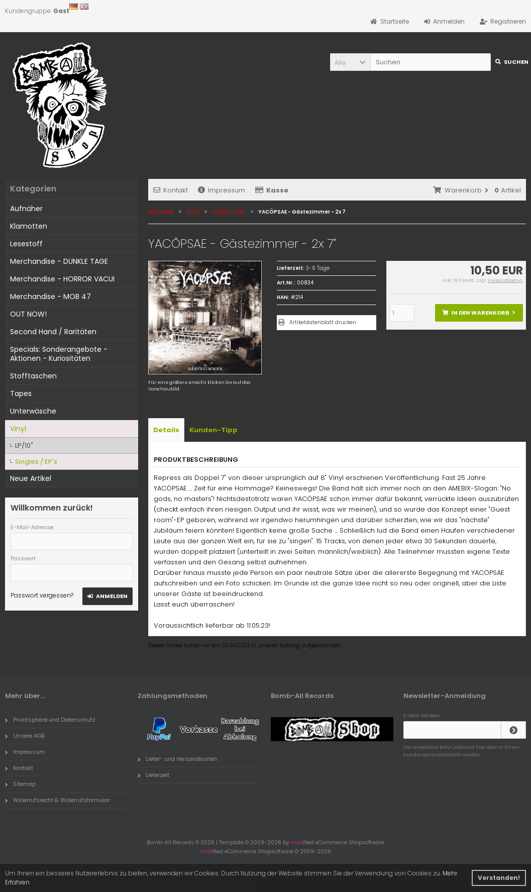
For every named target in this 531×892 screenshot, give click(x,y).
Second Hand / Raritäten (53, 332)
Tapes (21, 393)
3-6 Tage (318, 268)
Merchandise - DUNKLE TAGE (59, 261)
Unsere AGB (24, 736)
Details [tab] (166, 430)
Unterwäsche (33, 411)
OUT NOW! (28, 314)
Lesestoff (26, 244)
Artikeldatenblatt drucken (322, 322)
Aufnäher (26, 209)
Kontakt (170, 190)
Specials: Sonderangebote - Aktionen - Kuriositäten (59, 353)
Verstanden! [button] (499, 877)
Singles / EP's (36, 461)
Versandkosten (505, 280)
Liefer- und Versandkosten (177, 759)
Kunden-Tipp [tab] (213, 430)
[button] (350, 62)
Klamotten (28, 226)
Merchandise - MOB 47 (50, 296)
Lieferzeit (153, 775)
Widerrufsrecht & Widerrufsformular (57, 800)
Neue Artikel (30, 478)
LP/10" (24, 445)
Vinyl (18, 429)
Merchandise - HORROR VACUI (62, 279)
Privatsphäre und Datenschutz (50, 720)
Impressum (221, 190)
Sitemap (20, 784)
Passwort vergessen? (42, 595)
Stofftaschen (33, 376)
